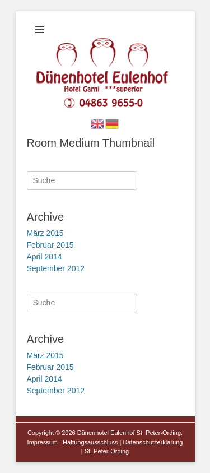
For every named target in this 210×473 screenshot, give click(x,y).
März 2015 (45, 233)
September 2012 (56, 268)
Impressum (42, 442)
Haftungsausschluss (90, 442)
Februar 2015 (50, 244)
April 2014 (44, 256)
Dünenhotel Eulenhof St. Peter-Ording (129, 432)
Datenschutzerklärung (153, 442)
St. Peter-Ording (107, 451)
